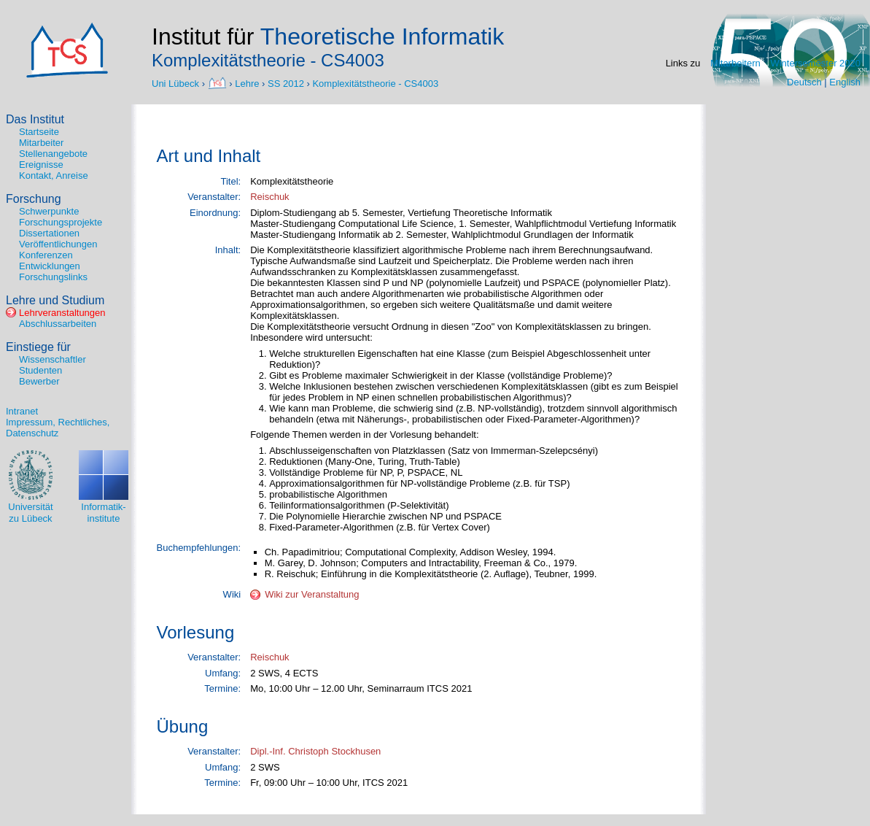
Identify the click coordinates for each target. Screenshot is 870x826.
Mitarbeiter (41, 142)
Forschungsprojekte (60, 222)
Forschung (33, 199)
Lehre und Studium (55, 300)
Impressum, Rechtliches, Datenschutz (57, 428)
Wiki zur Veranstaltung (312, 594)
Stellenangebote (53, 153)
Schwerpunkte (49, 211)
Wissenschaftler (52, 359)
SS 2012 (286, 82)
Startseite (39, 131)
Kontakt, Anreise (53, 175)
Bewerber (39, 381)
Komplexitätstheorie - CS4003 (375, 82)
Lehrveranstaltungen (62, 312)
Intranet (22, 411)
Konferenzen (46, 255)
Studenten (40, 370)
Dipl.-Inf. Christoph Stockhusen (315, 751)
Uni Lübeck (177, 82)
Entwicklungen (49, 265)
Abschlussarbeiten (57, 323)
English (845, 82)
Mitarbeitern (735, 63)
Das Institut (35, 119)
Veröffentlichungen (58, 244)
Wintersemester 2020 (815, 63)
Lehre (247, 82)
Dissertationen (49, 233)
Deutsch (804, 82)
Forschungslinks (53, 276)
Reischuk (269, 196)
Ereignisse (41, 164)
